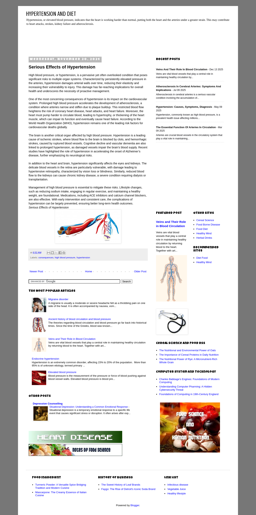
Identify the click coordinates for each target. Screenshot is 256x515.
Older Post (140, 271)
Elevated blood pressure (62, 372)
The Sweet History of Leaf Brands (120, 484)
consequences (45, 257)
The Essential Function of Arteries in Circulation (186, 127)
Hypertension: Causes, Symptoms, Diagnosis (184, 106)
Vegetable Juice (176, 489)
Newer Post (36, 271)
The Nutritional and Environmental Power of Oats (187, 350)
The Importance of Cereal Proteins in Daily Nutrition (189, 354)
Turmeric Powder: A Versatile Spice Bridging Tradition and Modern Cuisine (60, 486)
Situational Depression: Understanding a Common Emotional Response (88, 406)
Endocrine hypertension (45, 358)
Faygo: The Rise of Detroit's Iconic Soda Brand (128, 489)
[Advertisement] (129, 40)
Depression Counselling (48, 403)
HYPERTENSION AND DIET (51, 13)
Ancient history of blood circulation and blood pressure (79, 319)
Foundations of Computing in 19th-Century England (188, 394)
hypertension (83, 257)
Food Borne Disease (208, 224)
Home (88, 271)
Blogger (134, 505)
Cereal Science (205, 220)
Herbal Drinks (204, 237)
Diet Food (202, 257)
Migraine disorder (58, 299)
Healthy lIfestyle (176, 493)
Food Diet (202, 228)
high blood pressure (65, 257)
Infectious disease (177, 484)
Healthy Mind (204, 233)
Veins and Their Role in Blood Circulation (71, 338)
